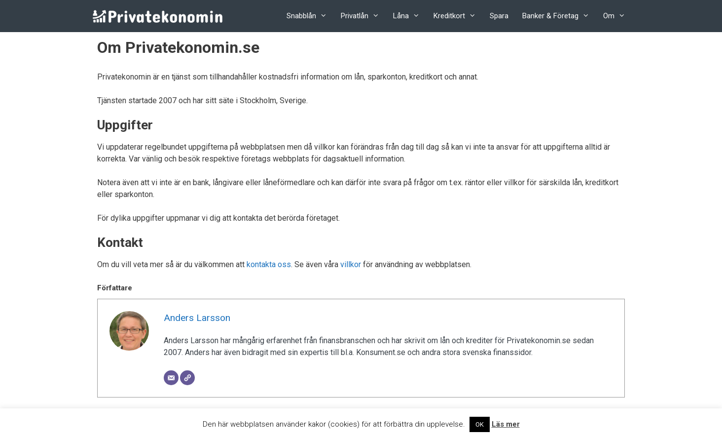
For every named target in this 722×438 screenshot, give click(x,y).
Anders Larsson (197, 317)
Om (617, 16)
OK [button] (479, 424)
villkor (350, 264)
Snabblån (310, 16)
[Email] (171, 377)
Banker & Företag (559, 16)
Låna (410, 16)
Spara (499, 15)
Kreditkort (458, 16)
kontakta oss (269, 264)
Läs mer (506, 424)
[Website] (187, 377)
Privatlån (363, 16)
